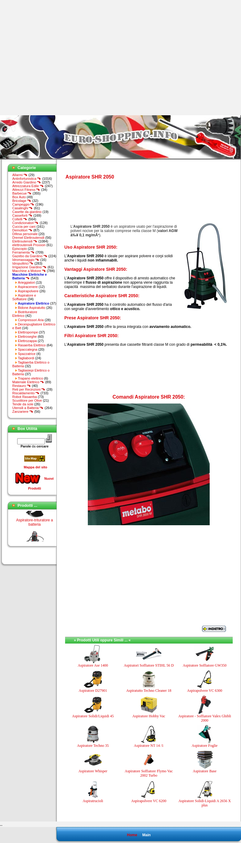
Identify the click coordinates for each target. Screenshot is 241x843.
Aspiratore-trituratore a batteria (34, 526)
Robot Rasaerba (24, 397)
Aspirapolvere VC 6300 (204, 690)
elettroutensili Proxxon (28, 245)
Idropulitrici (22, 263)
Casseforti (22, 215)
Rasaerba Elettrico (32, 345)
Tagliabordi (26, 358)
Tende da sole (22, 404)
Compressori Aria (31, 320)
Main (146, 835)
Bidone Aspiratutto (31, 307)
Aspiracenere (28, 287)
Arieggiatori (26, 282)
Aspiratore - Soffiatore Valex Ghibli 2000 (204, 718)
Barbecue (22, 193)
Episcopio (19, 248)
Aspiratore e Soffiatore (24, 297)
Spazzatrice (26, 354)
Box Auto (19, 197)
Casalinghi (22, 208)
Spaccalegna (27, 349)
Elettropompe (28, 332)
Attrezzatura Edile (28, 186)
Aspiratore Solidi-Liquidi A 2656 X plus (204, 803)
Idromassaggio (25, 260)
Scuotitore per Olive (27, 400)
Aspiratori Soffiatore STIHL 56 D (149, 665)
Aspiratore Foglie (204, 745)
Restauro (21, 386)
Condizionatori (25, 223)
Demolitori (22, 230)
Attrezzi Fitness (26, 189)
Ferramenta (23, 252)
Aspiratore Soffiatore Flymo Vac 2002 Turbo (149, 773)
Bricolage (21, 201)
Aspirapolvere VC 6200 (148, 801)
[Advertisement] (57, 57)
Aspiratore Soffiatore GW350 (204, 665)
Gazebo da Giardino (30, 256)
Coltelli (19, 219)
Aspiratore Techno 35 (93, 745)
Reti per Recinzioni (28, 389)
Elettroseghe (27, 336)
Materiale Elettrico (28, 382)
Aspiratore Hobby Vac (148, 716)
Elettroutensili (24, 241)
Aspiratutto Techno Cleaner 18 (148, 690)
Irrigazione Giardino (29, 267)
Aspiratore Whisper (92, 771)
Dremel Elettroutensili (28, 237)
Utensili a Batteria (28, 408)
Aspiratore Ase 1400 (93, 665)
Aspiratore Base (204, 771)
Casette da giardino (26, 212)
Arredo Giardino (26, 182)
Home (132, 835)
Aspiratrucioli (93, 801)
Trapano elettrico (30, 378)
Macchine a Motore (29, 271)
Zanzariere (22, 411)
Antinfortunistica (26, 178)
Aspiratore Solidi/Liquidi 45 (93, 716)
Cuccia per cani (24, 226)
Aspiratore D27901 (93, 690)
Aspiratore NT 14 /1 (149, 745)
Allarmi (20, 175)
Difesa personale (25, 234)
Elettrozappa (27, 341)
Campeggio (23, 204)
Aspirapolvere (28, 291)
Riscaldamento (26, 393)
